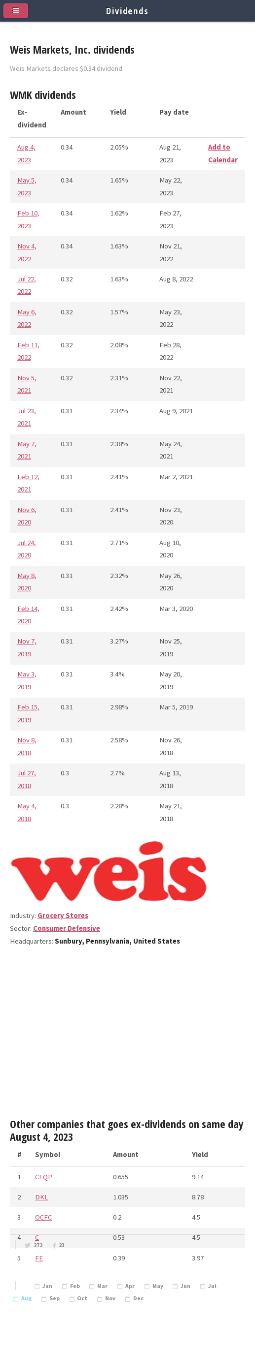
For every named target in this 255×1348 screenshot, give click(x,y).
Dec (138, 1298)
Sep (54, 1298)
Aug (26, 1298)
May (157, 1286)
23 (62, 1245)
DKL (41, 1197)
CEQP (43, 1176)
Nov (110, 1298)
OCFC (43, 1217)
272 (38, 1245)
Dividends (127, 10)
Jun (185, 1286)
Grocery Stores (62, 915)
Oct (82, 1298)
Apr (130, 1286)
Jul (212, 1286)
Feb (75, 1286)
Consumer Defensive (66, 928)
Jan (47, 1286)
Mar (102, 1286)
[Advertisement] (127, 1036)
